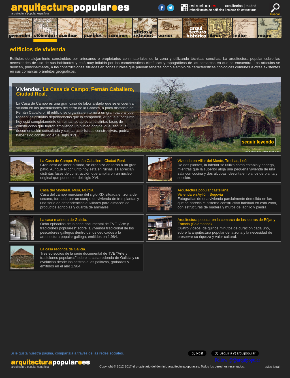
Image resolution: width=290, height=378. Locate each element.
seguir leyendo (258, 142)
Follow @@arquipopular (237, 360)
